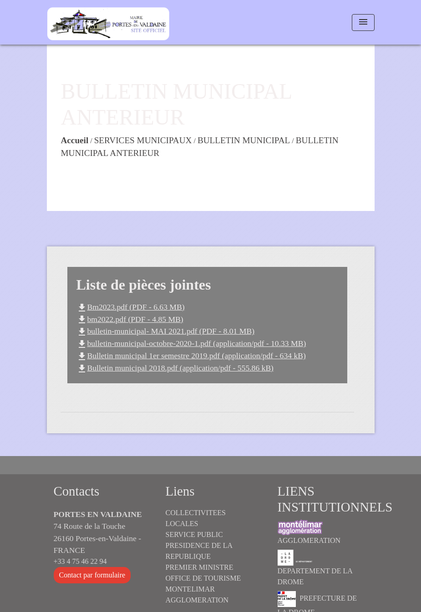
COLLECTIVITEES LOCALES (196, 518)
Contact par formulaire (92, 575)
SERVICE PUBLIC (194, 534)
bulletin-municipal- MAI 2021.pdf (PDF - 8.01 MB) (165, 331)
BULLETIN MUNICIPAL (244, 140)
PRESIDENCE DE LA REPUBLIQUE (199, 551)
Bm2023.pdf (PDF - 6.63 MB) (130, 306)
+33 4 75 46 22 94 (80, 561)
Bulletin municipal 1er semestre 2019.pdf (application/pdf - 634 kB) (191, 355)
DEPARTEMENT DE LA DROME (315, 568)
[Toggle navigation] (363, 22)
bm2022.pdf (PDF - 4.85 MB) (129, 319)
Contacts (77, 491)
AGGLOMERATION (309, 531)
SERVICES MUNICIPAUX (143, 140)
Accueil (75, 140)
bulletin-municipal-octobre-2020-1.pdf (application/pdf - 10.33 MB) (191, 343)
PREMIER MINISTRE (199, 567)
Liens (180, 491)
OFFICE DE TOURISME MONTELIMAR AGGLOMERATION (203, 589)
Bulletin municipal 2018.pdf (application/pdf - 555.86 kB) (175, 367)
